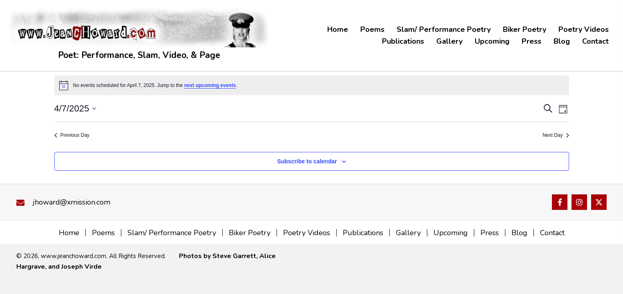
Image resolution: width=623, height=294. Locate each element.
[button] (559, 202)
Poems (103, 232)
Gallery (408, 232)
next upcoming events (210, 85)
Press (489, 232)
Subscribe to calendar (307, 161)
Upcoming (450, 232)
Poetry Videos (306, 232)
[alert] (311, 85)
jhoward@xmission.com (71, 202)
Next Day (556, 135)
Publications (363, 232)
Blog (519, 232)
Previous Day (71, 135)
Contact (552, 232)
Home (69, 232)
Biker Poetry (249, 232)
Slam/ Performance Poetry (171, 232)
